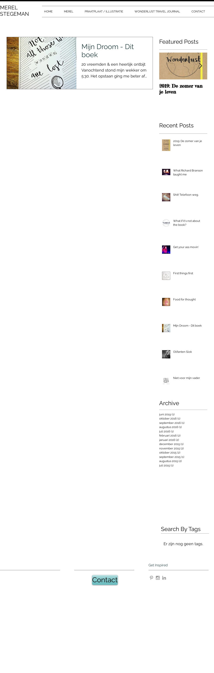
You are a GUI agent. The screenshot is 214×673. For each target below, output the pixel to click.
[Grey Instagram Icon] (157, 578)
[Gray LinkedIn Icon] (164, 578)
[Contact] (105, 580)
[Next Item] (200, 66)
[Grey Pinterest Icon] (151, 578)
